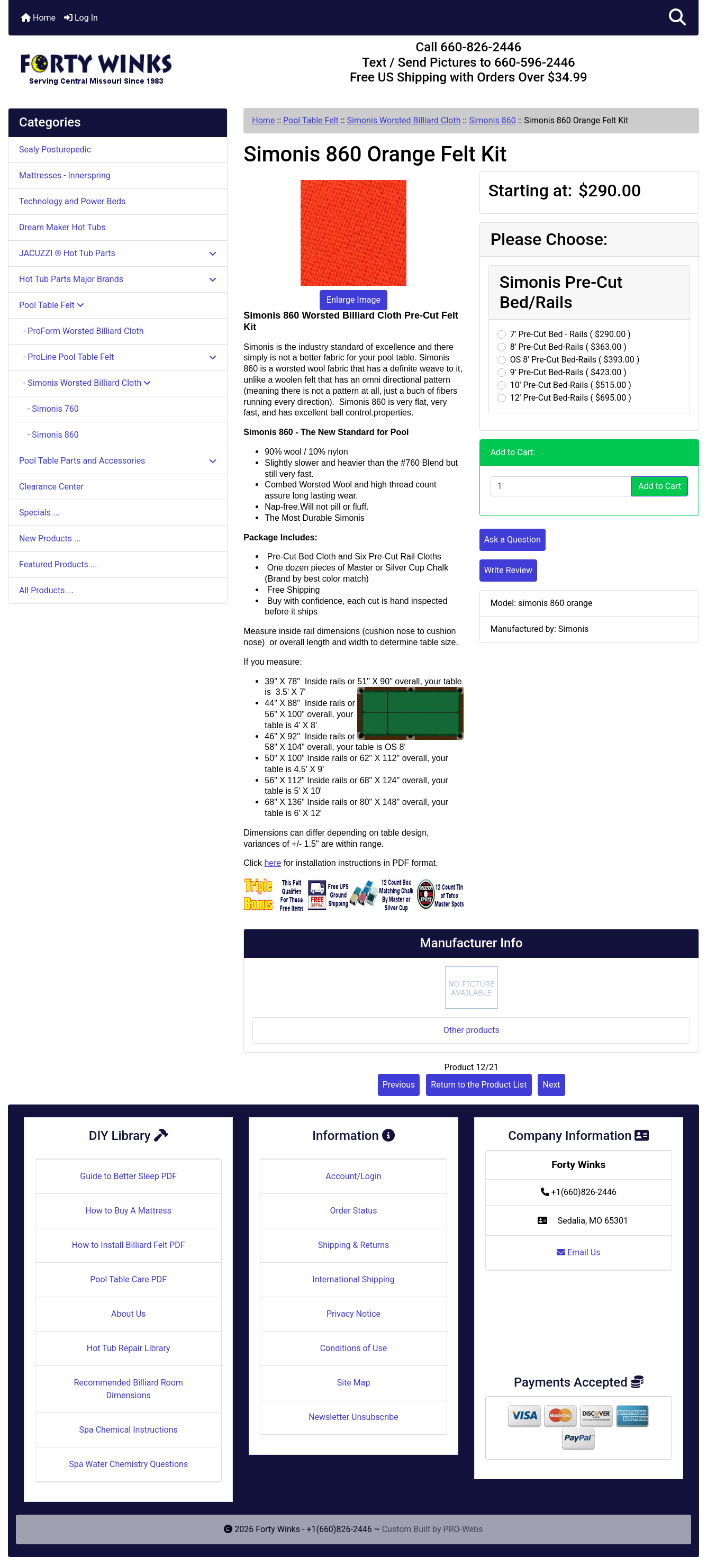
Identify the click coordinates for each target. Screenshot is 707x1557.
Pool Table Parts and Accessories (117, 461)
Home (38, 18)
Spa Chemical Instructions (128, 1430)
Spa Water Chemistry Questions (128, 1464)
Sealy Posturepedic (55, 149)
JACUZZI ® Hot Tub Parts (117, 253)
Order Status (353, 1211)
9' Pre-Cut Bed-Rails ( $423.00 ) (568, 372)
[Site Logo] (123, 64)
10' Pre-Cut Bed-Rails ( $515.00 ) (570, 385)
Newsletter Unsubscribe (353, 1417)
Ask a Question (512, 540)
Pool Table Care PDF (128, 1279)
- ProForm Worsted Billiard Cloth (81, 331)
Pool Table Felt (311, 120)
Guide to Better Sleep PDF (128, 1176)
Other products (471, 1030)
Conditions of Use (353, 1348)
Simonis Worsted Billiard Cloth (404, 120)
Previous (399, 1085)
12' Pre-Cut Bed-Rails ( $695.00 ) (570, 398)
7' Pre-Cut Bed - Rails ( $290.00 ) (570, 334)
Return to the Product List (479, 1085)
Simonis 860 (492, 120)
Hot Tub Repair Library (128, 1348)
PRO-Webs (463, 1529)
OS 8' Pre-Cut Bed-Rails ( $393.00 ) (575, 360)
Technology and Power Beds (72, 201)
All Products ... (46, 590)
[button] (677, 17)
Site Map (353, 1383)
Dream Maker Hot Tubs (62, 227)
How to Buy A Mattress (128, 1211)
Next (551, 1085)
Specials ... (39, 513)
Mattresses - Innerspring (65, 175)
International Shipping (353, 1279)
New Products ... (50, 538)
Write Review (508, 570)
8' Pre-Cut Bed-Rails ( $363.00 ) (568, 347)
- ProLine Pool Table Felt (117, 357)
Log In (81, 18)
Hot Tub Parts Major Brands (117, 279)
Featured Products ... (58, 564)
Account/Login (353, 1176)
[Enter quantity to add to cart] (561, 486)
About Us (128, 1314)
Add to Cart (659, 486)
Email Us (578, 1252)
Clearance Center (51, 487)
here (272, 862)
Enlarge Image (353, 300)
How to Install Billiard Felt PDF (128, 1245)
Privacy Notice (353, 1314)
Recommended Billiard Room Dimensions (128, 1389)
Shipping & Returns (353, 1245)
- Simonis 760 (49, 409)
